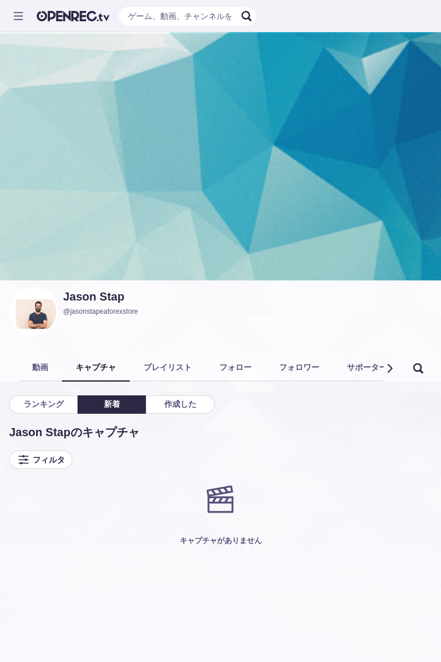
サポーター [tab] (367, 367)
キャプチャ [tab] (96, 367)
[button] (389, 368)
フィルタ (41, 460)
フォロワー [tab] (299, 367)
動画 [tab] (40, 367)
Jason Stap (94, 296)
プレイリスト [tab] (168, 367)
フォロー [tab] (235, 367)
